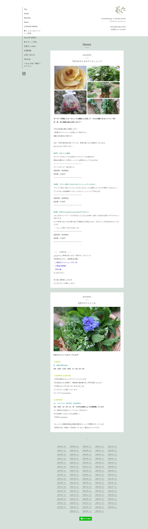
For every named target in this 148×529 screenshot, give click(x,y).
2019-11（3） (100, 503)
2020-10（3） (100, 495)
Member (27, 18)
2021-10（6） (87, 487)
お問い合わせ (29, 55)
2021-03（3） (100, 491)
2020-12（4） (74, 495)
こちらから (67, 393)
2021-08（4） (100, 487)
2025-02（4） (100, 454)
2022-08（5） (87, 479)
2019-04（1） (74, 511)
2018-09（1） (87, 511)
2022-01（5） (112, 483)
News (26, 22)
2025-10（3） (74, 450)
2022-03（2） (87, 483)
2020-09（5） (112, 495)
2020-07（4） (74, 499)
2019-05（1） (112, 507)
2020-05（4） (87, 499)
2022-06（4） (112, 479)
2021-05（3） (74, 491)
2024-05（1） (74, 462)
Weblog (27, 59)
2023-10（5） (100, 466)
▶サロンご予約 (30, 42)
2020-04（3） (100, 499)
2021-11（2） (74, 487)
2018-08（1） (100, 511)
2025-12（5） (112, 446)
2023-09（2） (112, 466)
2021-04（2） (87, 491)
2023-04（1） (112, 471)
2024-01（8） (62, 466)
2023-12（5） (74, 466)
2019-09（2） (62, 507)
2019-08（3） (74, 507)
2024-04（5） (87, 462)
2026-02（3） (87, 446)
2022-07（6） (100, 479)
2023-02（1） (74, 474)
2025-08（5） (87, 450)
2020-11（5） (87, 495)
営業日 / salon (30, 46)
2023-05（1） (100, 471)
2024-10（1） (74, 458)
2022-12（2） (100, 474)
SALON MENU (30, 38)
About (26, 14)
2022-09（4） (74, 479)
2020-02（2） (62, 503)
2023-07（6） (74, 471)
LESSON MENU (31, 26)
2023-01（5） (87, 474)
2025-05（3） (62, 454)
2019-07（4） (87, 507)
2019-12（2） (87, 503)
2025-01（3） (112, 454)
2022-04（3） (74, 483)
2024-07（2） (112, 458)
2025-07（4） (100, 450)
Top (25, 9)
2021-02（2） (112, 491)
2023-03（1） (62, 474)
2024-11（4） (62, 458)
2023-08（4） (62, 471)
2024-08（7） (100, 458)
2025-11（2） (62, 450)
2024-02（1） (112, 462)
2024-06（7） (62, 462)
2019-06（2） (100, 507)
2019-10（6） (112, 503)
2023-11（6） (87, 466)
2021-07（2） (112, 487)
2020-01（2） (74, 503)
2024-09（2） (87, 458)
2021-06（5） (62, 491)
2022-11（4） (112, 474)
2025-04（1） (74, 454)
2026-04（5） (62, 446)
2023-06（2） (87, 471)
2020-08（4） (62, 499)
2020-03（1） (112, 499)
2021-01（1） (62, 495)
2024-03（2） (100, 462)
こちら (56, 255)
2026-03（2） (74, 446)
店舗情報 (27, 50)
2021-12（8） (62, 487)
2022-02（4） (100, 483)
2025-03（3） (87, 454)
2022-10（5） (62, 479)
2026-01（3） (100, 446)
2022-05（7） (62, 483)
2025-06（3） (112, 450)
